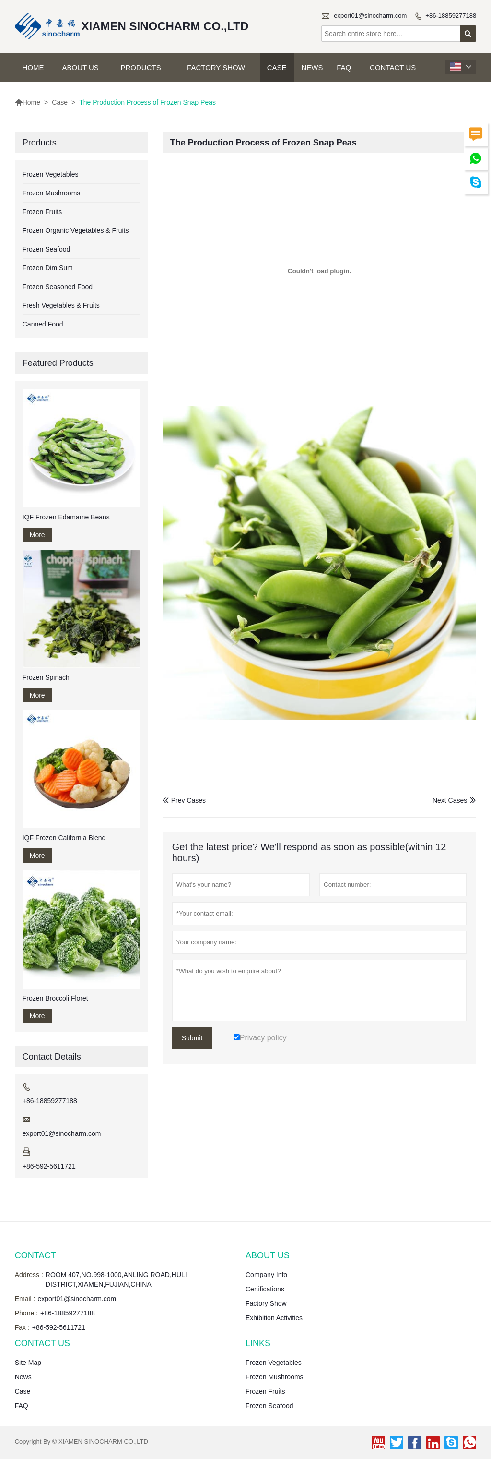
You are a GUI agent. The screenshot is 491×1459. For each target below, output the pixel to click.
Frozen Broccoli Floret (55, 998)
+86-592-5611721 (49, 1166)
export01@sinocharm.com (370, 15)
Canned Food (43, 324)
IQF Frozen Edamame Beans (66, 517)
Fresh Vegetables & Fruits (61, 305)
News (312, 67)
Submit (192, 1038)
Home (33, 67)
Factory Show (216, 67)
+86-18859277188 (450, 15)
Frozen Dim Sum (48, 268)
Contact (35, 1255)
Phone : (26, 1313)
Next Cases (450, 800)
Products (141, 67)
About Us (80, 67)
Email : (25, 1298)
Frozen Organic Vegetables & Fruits (76, 230)
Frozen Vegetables (51, 174)
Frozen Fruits (42, 212)
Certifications (265, 1289)
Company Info (266, 1274)
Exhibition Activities (274, 1318)
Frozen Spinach (46, 677)
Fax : (22, 1327)
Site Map (28, 1362)
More (37, 535)
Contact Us (393, 67)
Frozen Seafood (46, 249)
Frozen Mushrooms (52, 193)
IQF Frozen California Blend (64, 838)
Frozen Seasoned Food (58, 286)
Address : (29, 1274)
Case (277, 67)
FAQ (344, 67)
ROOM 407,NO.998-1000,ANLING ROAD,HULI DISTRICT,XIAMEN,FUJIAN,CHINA (116, 1279)
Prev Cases (184, 800)
